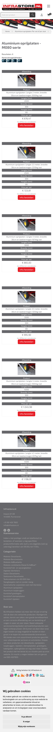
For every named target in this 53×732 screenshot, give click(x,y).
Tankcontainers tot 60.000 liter (17, 579)
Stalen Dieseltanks (12, 573)
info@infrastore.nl (11, 525)
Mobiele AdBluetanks (13, 562)
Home (7, 31)
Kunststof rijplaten (11, 599)
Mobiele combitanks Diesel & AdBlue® (20, 565)
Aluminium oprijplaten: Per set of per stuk (30, 31)
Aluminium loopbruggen (14, 590)
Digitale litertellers (12, 570)
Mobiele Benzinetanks (13, 559)
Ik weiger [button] (26, 722)
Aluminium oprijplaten (13, 587)
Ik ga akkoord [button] (26, 717)
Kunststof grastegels (12, 593)
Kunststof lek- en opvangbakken (17, 568)
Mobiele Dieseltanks (12, 556)
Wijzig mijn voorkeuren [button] (26, 726)
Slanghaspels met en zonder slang (18, 582)
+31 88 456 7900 (11, 522)
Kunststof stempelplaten (14, 596)
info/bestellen (26, 125)
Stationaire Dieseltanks (14, 576)
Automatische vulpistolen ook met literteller (23, 585)
